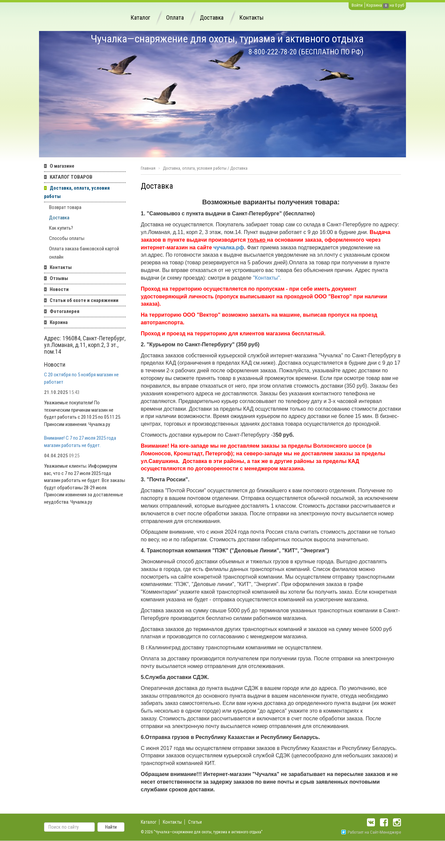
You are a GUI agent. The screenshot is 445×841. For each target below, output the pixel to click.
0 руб (399, 5)
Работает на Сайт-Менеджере (371, 832)
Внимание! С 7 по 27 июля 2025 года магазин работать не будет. (80, 441)
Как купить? (61, 228)
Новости (59, 289)
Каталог (140, 17)
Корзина (374, 5)
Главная (148, 168)
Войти (357, 5)
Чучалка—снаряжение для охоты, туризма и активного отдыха (227, 38)
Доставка (212, 17)
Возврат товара (65, 207)
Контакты (252, 17)
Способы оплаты (66, 238)
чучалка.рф (228, 247)
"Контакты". (267, 278)
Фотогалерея (64, 311)
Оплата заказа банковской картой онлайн (84, 253)
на (392, 5)
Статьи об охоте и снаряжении (84, 300)
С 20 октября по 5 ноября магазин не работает (81, 378)
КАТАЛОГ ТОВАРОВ (71, 177)
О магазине (62, 166)
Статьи (195, 822)
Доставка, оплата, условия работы (77, 192)
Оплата (175, 17)
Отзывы (59, 278)
